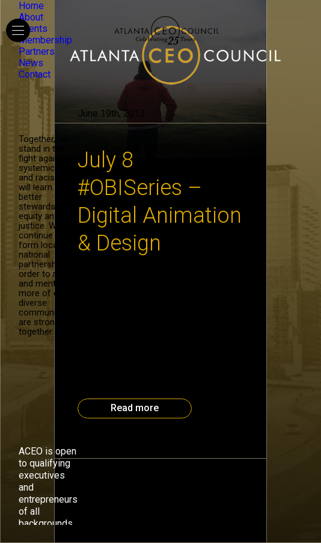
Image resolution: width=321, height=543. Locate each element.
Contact (34, 74)
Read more (135, 408)
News (31, 63)
